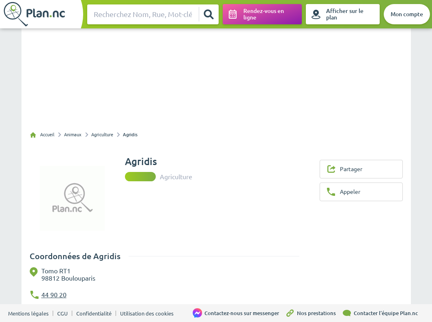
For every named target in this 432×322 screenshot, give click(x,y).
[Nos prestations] (313, 313)
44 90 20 (54, 294)
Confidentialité (94, 313)
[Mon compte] (407, 14)
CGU (62, 313)
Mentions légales (28, 313)
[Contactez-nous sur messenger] (239, 313)
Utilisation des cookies (147, 313)
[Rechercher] (208, 14)
